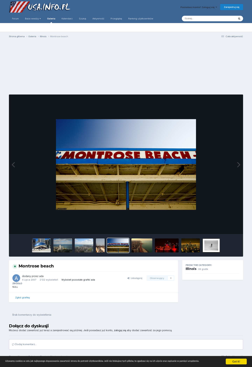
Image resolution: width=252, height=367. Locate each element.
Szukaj (82, 18)
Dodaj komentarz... (24, 344)
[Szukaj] (200, 18)
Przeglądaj (116, 18)
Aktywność (98, 18)
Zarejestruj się (231, 7)
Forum (15, 18)
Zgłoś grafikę (22, 297)
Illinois (191, 269)
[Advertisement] (126, 67)
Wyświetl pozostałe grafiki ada (78, 279)
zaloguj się (120, 330)
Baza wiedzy (33, 18)
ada (41, 276)
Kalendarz (67, 18)
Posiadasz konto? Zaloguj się (198, 7)
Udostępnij (134, 278)
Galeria (51, 20)
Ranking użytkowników (140, 18)
